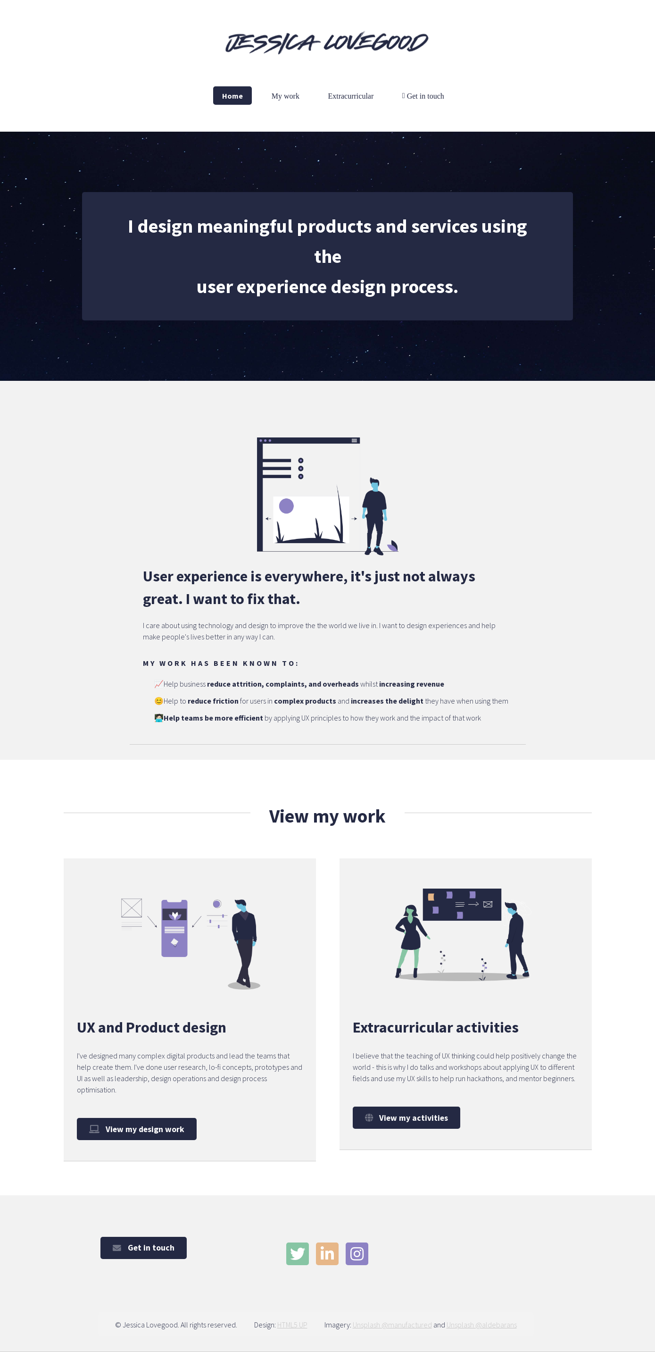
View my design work (145, 1129)
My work (285, 96)
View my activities (413, 1118)
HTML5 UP (292, 1324)
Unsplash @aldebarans (482, 1324)
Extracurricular (350, 96)
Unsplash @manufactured (392, 1324)
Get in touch (424, 96)
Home (232, 95)
